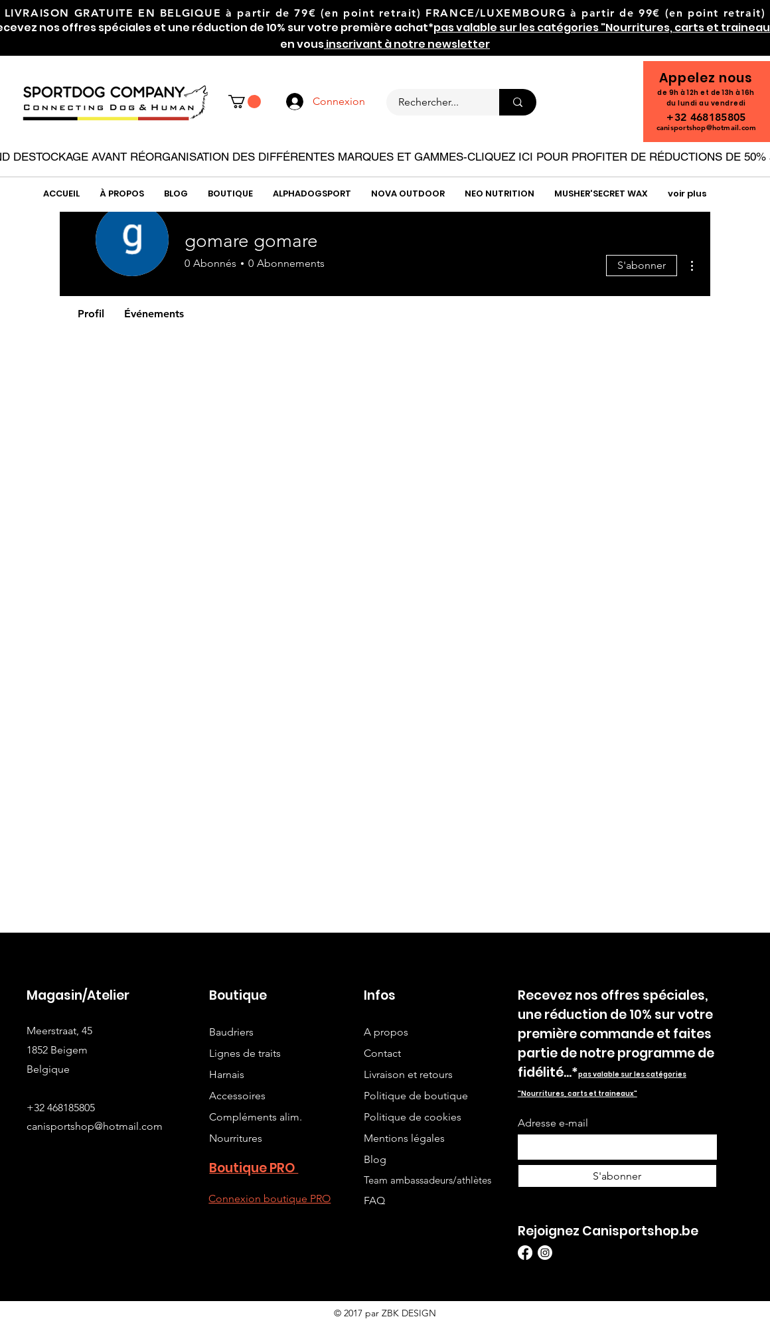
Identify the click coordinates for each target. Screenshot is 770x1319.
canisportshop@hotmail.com (706, 127)
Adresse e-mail (553, 1123)
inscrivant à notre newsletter (407, 44)
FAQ (374, 1200)
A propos (386, 1032)
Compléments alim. (255, 1117)
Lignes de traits (245, 1053)
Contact (382, 1053)
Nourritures (235, 1138)
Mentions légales (404, 1138)
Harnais (226, 1074)
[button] (244, 101)
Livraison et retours (408, 1074)
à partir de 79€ (271, 13)
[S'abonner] (617, 1176)
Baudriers (231, 1032)
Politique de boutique (416, 1095)
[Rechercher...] (434, 102)
